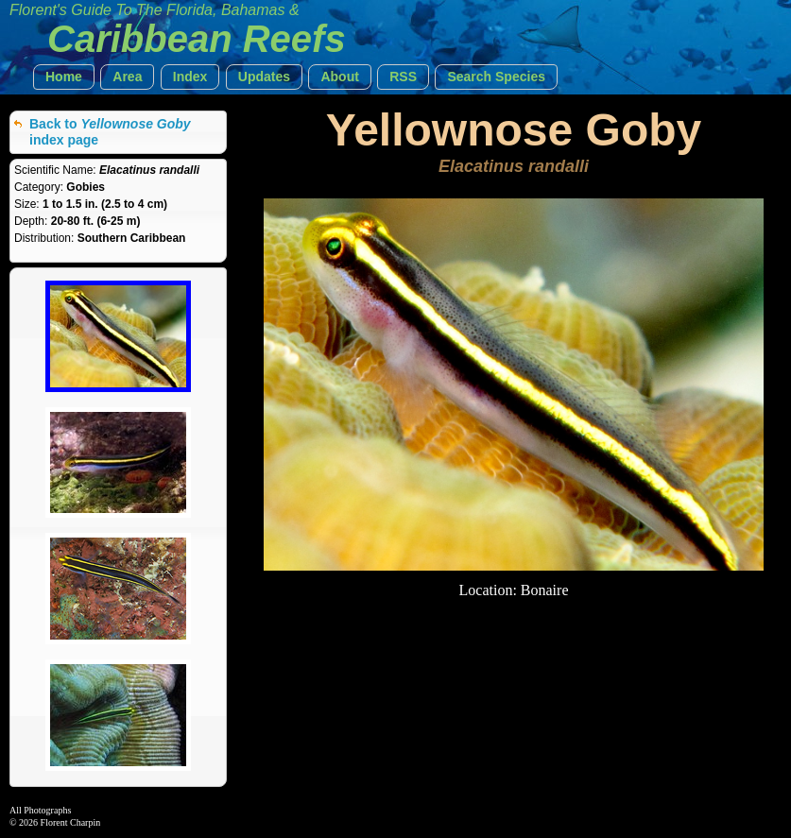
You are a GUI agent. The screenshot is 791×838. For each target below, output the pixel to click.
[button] (64, 77)
